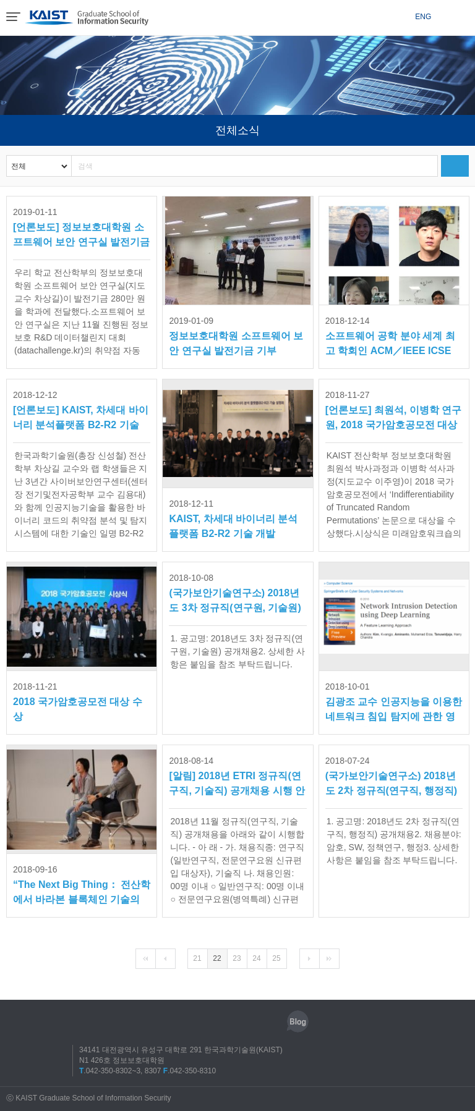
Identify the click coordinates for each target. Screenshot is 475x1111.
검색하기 (455, 166)
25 (276, 958)
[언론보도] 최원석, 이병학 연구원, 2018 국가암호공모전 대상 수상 (393, 411)
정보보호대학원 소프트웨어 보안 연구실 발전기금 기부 (236, 334)
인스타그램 (184, 1021)
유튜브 (269, 1021)
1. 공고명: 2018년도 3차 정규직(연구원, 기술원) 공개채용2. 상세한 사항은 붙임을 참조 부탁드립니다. (237, 651)
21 (197, 958)
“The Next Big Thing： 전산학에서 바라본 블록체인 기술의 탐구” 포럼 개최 (81, 886)
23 (237, 958)
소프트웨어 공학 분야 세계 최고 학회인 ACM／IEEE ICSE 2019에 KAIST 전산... (390, 337)
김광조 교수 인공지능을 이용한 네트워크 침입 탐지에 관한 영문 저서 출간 (393, 703)
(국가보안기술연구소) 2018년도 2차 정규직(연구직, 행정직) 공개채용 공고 (391, 777)
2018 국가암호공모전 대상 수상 (77, 700)
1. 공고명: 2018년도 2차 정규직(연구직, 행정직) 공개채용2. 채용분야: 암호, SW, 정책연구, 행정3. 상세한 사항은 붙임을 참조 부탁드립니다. (394, 840)
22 (217, 958)
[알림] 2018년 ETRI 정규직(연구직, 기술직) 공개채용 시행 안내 (237, 777)
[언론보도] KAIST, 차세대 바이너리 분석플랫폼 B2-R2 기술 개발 (80, 411)
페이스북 (212, 1021)
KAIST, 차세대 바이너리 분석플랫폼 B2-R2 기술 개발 (233, 517)
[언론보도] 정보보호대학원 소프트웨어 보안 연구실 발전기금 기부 (81, 228)
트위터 (240, 1021)
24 (256, 958)
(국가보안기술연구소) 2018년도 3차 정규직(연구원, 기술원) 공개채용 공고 (235, 594)
